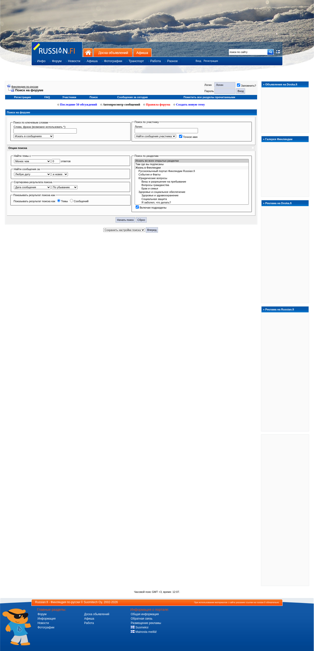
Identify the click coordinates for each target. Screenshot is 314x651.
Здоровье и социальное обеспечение (192, 192)
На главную (88, 52)
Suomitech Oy (93, 602)
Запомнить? (246, 85)
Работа (89, 623)
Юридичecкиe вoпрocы (192, 178)
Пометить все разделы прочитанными (209, 97)
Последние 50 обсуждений (77, 104)
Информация (46, 618)
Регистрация (211, 61)
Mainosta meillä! (144, 632)
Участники (69, 97)
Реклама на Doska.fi (278, 203)
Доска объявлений (112, 52)
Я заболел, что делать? (192, 202)
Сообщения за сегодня (132, 97)
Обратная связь (141, 618)
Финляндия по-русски (24, 86)
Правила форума (156, 104)
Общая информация (145, 614)
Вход (198, 61)
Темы (62, 201)
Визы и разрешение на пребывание (192, 182)
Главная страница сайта (56, 49)
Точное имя (188, 136)
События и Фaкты (192, 174)
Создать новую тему (189, 104)
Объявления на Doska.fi (281, 84)
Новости (43, 623)
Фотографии (46, 627)
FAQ (47, 97)
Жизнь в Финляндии (192, 168)
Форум (42, 614)
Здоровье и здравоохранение (192, 195)
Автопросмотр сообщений (120, 104)
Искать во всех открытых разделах (192, 161)
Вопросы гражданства (192, 185)
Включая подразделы (151, 207)
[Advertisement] (285, 510)
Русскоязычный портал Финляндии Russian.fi (192, 171)
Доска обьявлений (96, 614)
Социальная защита (192, 199)
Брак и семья (192, 188)
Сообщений (79, 201)
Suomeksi (139, 627)
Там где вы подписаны (192, 164)
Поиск (94, 97)
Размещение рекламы (146, 623)
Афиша (142, 52)
